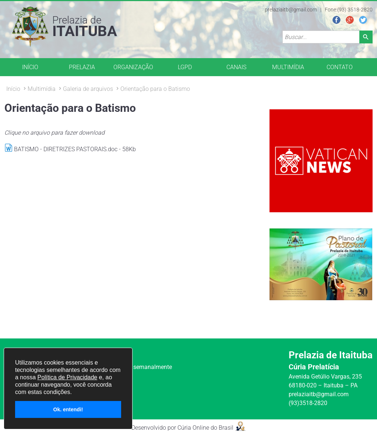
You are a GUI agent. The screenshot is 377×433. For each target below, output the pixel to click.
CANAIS (236, 67)
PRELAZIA (82, 67)
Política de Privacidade (67, 377)
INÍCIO (30, 67)
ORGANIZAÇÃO (133, 67)
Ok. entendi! (68, 409)
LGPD (185, 67)
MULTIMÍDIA (288, 67)
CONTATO (340, 67)
